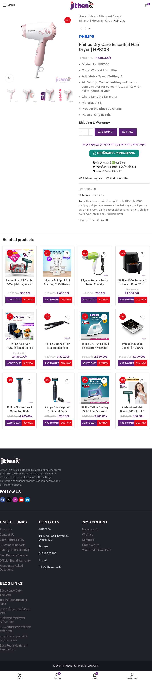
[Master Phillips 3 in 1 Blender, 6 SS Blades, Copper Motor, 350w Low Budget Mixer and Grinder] (57, 263)
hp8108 (137, 201)
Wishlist (87, 534)
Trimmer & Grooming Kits (94, 20)
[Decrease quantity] (81, 132)
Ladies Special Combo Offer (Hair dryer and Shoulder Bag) (19, 284)
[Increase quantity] (90, 132)
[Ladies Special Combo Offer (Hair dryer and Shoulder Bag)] (19, 263)
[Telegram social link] (106, 220)
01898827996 (47, 553)
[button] (14, 300)
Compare (88, 539)
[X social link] (93, 220)
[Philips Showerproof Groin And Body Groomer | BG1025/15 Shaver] (57, 390)
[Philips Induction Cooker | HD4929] (132, 326)
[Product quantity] (85, 132)
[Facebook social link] (89, 220)
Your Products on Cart (96, 550)
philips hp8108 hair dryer (108, 213)
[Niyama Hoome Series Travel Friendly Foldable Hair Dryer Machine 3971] (95, 263)
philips (83, 205)
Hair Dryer (120, 20)
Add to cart (105, 132)
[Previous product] (81, 28)
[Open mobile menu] (8, 5)
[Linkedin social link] (102, 220)
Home (82, 16)
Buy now (127, 132)
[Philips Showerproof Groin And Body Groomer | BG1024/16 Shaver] (19, 390)
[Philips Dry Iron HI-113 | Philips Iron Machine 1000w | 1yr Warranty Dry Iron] (95, 326)
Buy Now (28, 300)
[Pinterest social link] (98, 220)
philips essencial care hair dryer (118, 209)
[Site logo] (76, 5)
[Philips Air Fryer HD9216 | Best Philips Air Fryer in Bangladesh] (19, 326)
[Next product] (89, 28)
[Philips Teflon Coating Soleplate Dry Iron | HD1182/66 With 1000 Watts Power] (95, 390)
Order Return (90, 545)
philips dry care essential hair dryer (110, 205)
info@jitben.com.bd (50, 567)
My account (89, 529)
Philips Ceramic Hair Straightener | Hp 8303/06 (57, 347)
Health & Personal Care (104, 16)
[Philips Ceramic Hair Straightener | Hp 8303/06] (57, 326)
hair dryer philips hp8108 (116, 201)
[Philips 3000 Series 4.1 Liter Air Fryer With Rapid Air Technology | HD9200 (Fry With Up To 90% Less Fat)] (132, 263)
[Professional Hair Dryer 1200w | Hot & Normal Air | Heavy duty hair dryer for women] (132, 390)
